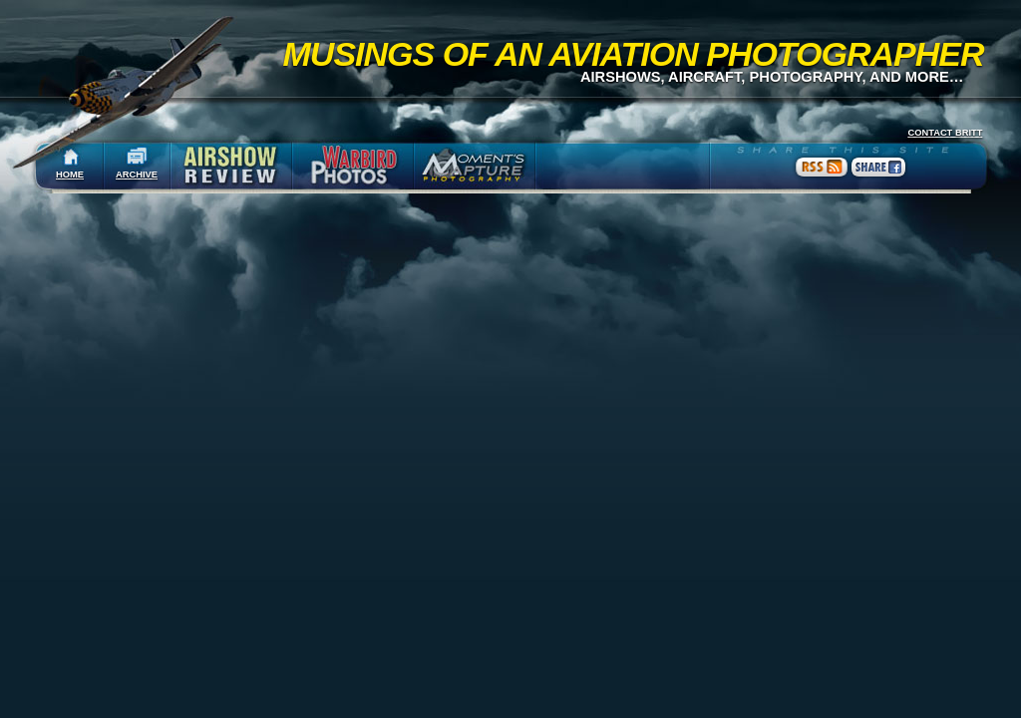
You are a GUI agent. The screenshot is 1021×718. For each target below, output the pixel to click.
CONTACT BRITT (944, 133)
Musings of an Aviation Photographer (633, 54)
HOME (70, 175)
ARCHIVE (137, 175)
